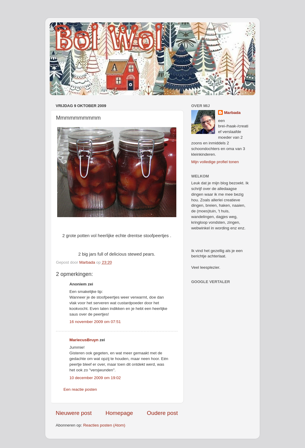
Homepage (119, 413)
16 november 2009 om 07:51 (95, 321)
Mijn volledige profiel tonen (215, 162)
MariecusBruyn (84, 340)
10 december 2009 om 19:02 (95, 378)
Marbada (232, 112)
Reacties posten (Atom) (104, 425)
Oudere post (162, 413)
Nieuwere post (74, 413)
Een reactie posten (80, 389)
